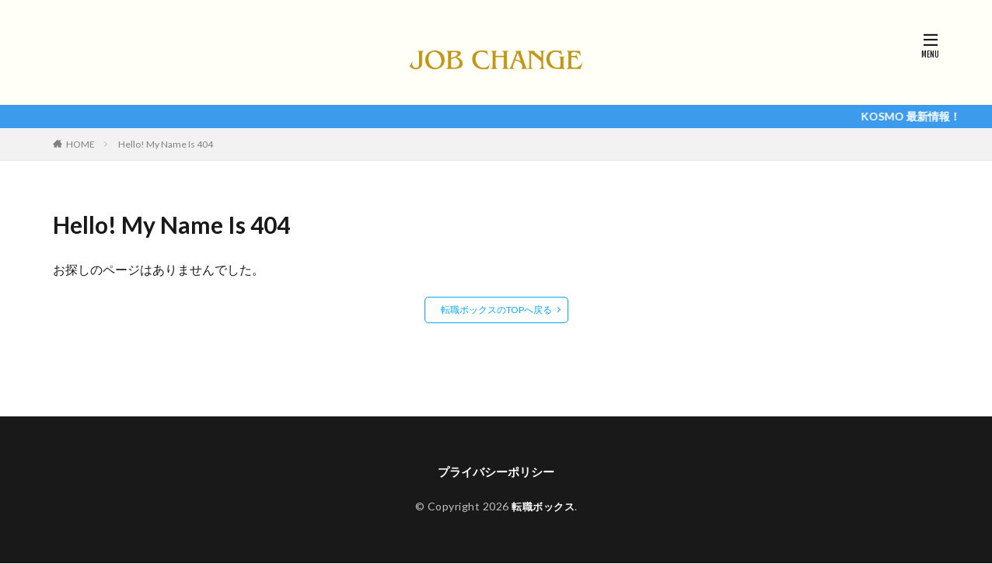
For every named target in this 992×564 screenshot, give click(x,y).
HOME (80, 144)
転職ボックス (543, 507)
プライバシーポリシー (496, 472)
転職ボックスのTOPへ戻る (496, 309)
